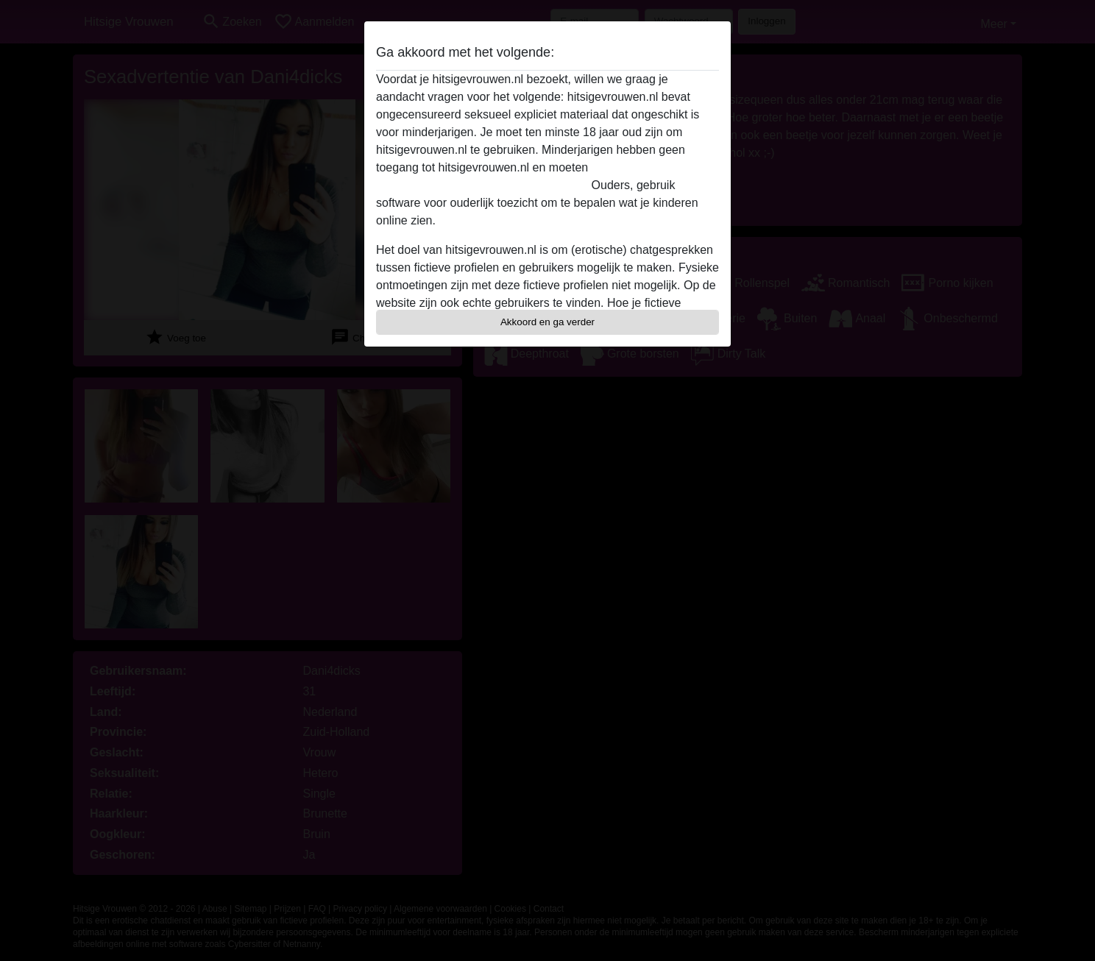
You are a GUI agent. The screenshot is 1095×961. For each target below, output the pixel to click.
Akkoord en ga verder (547, 321)
